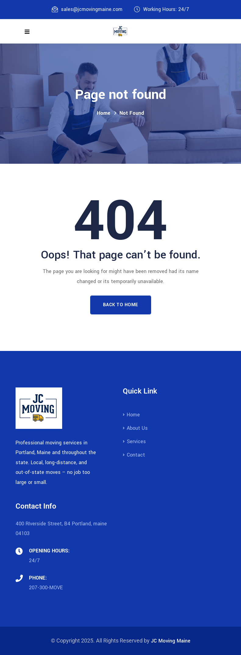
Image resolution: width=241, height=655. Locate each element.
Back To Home (120, 305)
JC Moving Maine (170, 640)
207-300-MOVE (46, 587)
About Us (137, 428)
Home (103, 113)
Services (136, 441)
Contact (136, 454)
